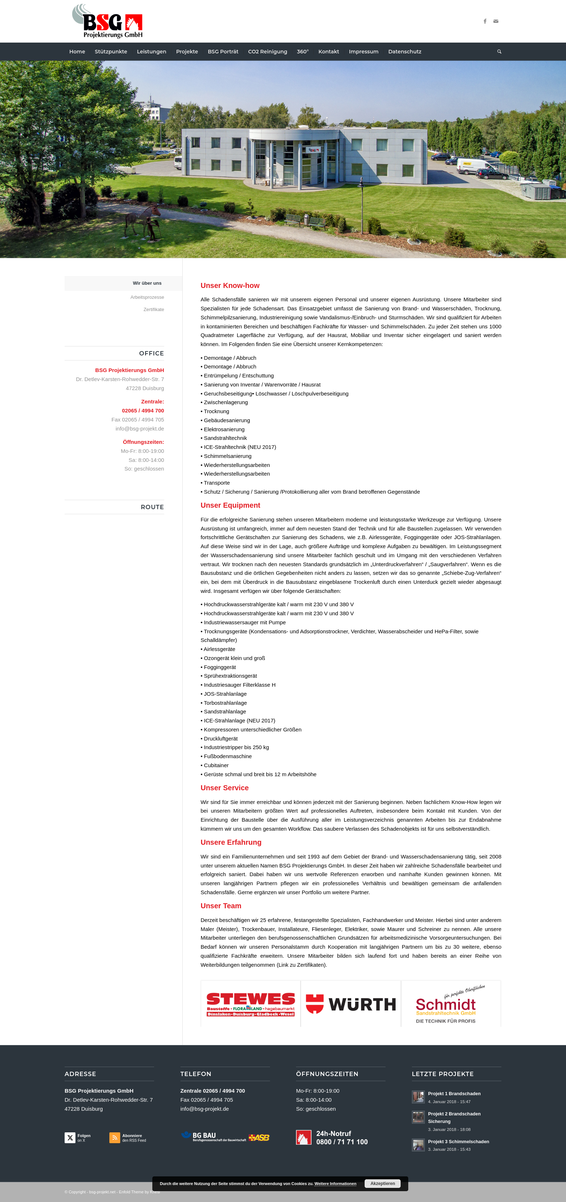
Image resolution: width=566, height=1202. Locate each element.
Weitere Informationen (335, 1183)
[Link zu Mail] (496, 21)
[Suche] (497, 52)
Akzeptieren (382, 1183)
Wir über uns (147, 283)
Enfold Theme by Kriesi (139, 1192)
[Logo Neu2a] (107, 21)
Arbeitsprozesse (147, 297)
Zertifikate (154, 309)
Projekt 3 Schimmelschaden (458, 1141)
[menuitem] (77, 52)
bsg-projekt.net (102, 1192)
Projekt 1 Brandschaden (454, 1093)
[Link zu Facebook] (485, 21)
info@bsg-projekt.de (140, 428)
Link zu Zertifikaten (301, 965)
